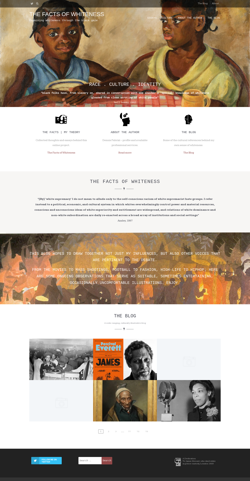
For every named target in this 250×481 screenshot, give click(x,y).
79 (146, 431)
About (215, 3)
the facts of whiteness (66, 14)
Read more (125, 152)
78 (138, 431)
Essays (153, 18)
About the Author (191, 18)
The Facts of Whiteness (61, 152)
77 (129, 431)
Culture (168, 18)
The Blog (203, 3)
